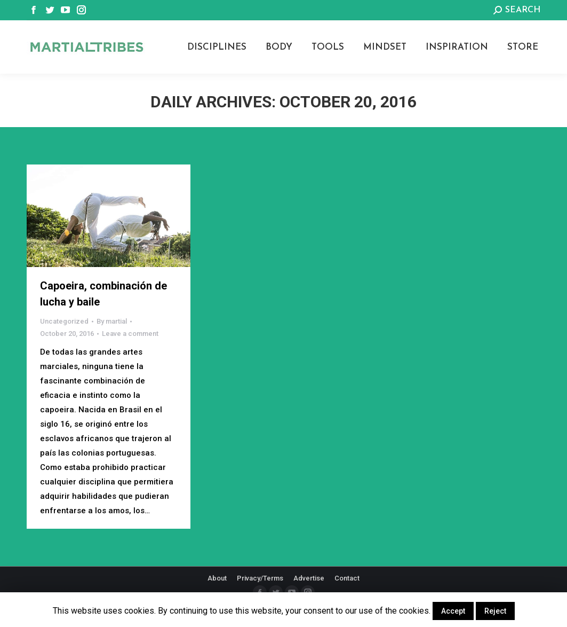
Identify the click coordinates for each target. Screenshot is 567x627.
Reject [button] (495, 611)
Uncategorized (64, 321)
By (112, 321)
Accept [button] (453, 611)
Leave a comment (130, 334)
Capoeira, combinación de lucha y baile (103, 293)
